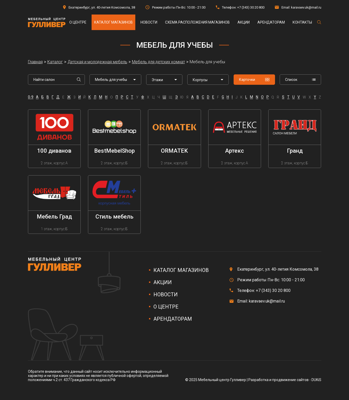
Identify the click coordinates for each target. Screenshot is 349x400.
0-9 (30, 97)
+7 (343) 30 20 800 (250, 7)
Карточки (254, 79)
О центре (77, 22)
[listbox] (164, 79)
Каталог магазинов (113, 22)
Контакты (302, 22)
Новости (148, 22)
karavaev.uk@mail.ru (306, 7)
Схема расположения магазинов (197, 22)
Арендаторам (271, 22)
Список (300, 80)
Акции (243, 22)
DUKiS (316, 380)
